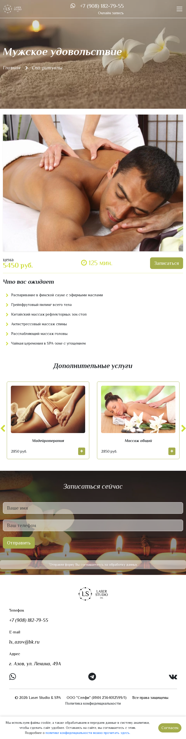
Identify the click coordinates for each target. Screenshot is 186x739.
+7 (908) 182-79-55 (102, 6)
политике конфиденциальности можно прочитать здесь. (88, 733)
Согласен (169, 728)
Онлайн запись (111, 13)
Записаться (166, 263)
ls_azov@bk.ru (24, 642)
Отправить (19, 542)
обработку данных (123, 564)
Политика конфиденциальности (93, 703)
